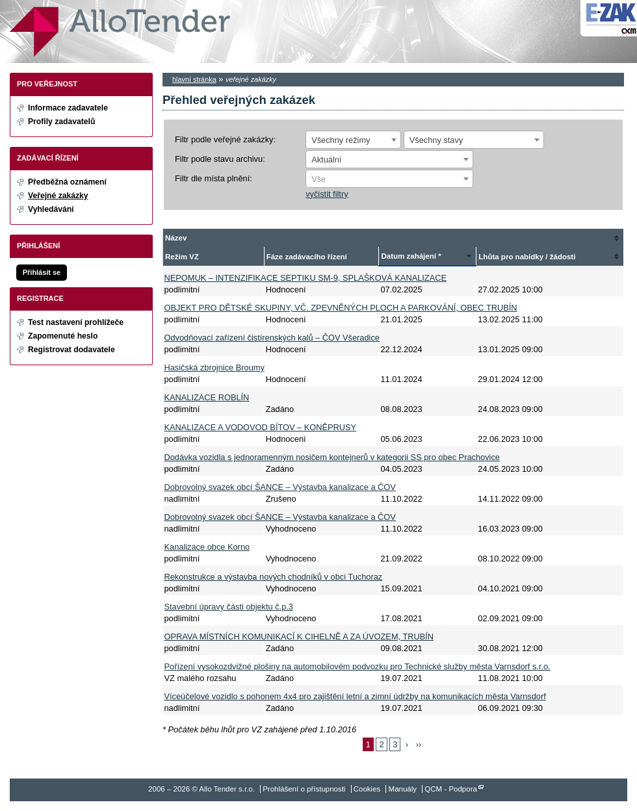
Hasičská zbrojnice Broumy (214, 367)
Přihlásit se (41, 272)
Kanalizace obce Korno (207, 547)
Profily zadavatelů (61, 121)
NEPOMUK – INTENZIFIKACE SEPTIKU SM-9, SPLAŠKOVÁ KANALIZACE (305, 278)
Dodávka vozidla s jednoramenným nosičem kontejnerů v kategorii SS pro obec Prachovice (332, 457)
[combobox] (353, 140)
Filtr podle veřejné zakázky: (225, 139)
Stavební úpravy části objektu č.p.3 (228, 606)
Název (176, 238)
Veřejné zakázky (58, 195)
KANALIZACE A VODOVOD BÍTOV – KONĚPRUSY (260, 427)
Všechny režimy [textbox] (340, 140)
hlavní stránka (194, 79)
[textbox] (389, 179)
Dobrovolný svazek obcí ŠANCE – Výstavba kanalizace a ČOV (280, 487)
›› (419, 744)
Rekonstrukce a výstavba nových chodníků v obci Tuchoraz (273, 577)
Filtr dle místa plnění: (213, 178)
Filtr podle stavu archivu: (220, 159)
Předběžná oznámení (67, 182)
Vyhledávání (51, 209)
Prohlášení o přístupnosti (304, 789)
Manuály (403, 789)
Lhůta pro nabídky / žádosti (526, 257)
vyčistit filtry (327, 194)
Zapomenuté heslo (63, 336)
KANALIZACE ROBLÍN (207, 397)
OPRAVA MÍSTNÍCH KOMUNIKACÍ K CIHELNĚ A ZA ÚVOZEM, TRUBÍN (299, 636)
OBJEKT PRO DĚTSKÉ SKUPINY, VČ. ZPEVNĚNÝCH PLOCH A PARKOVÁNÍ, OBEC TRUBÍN (340, 308)
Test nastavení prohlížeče (76, 322)
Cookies (367, 789)
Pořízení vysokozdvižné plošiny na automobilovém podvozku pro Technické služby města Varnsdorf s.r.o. (357, 666)
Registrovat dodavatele (71, 349)
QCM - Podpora (450, 789)
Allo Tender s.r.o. (120, 31)
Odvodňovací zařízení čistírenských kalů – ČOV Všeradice (272, 337)
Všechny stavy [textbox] (436, 140)
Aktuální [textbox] (326, 159)
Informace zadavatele (68, 107)
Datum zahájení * (411, 256)
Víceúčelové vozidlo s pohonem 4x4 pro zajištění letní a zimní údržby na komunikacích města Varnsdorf (355, 696)
